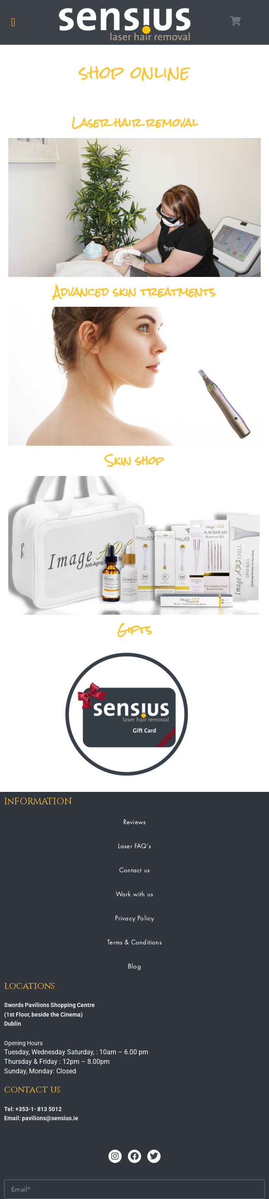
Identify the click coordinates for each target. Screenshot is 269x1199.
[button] (13, 22)
